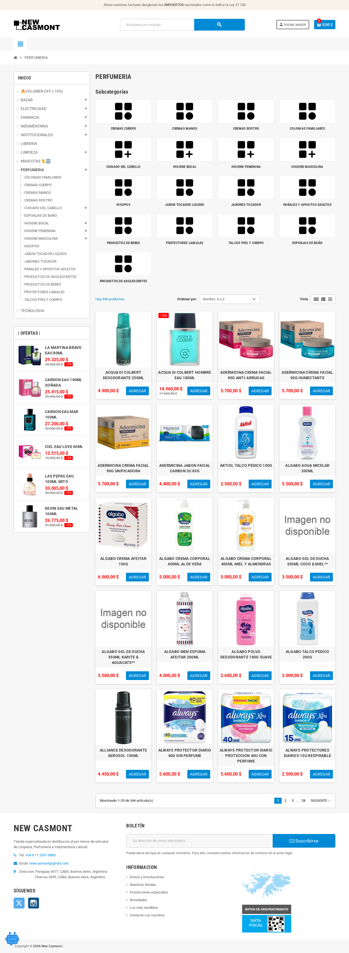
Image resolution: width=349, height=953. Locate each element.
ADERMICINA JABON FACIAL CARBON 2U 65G (184, 468)
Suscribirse (304, 841)
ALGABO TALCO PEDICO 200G (307, 654)
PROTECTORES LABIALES (184, 243)
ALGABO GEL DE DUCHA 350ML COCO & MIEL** (307, 561)
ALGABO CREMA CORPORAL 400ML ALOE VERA (184, 561)
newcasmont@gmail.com (49, 863)
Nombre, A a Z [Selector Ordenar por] (214, 299)
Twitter (19, 903)
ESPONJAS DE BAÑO (307, 243)
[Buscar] (182, 25)
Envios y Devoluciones (147, 877)
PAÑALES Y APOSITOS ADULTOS (307, 205)
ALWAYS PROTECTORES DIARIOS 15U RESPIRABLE (307, 753)
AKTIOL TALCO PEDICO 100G (246, 465)
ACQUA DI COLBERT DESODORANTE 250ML (123, 375)
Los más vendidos (144, 908)
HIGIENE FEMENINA (246, 167)
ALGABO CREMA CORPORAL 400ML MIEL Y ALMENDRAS (246, 561)
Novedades (138, 900)
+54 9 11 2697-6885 (40, 855)
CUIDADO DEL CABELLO (123, 167)
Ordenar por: (187, 299)
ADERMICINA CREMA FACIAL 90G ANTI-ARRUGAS (246, 375)
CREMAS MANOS (184, 128)
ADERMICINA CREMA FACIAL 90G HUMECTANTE (307, 375)
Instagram (33, 903)
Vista (304, 299)
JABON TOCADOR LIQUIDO (184, 205)
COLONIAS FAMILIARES (307, 128)
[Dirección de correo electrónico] (199, 841)
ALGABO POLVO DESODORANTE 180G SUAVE (246, 654)
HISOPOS (123, 205)
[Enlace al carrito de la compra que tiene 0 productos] (324, 24)
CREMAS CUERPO (123, 128)
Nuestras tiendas (143, 885)
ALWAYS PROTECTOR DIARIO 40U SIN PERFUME (184, 753)
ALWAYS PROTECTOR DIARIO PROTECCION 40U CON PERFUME (246, 755)
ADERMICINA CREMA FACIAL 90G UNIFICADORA (123, 468)
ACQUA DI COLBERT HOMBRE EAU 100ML (184, 375)
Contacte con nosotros (147, 915)
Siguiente (321, 801)
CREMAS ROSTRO (246, 128)
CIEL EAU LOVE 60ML (64, 446)
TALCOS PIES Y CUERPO (246, 243)
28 (303, 800)
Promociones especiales (149, 892)
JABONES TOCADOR (246, 205)
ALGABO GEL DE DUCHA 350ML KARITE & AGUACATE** (123, 657)
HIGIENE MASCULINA (307, 167)
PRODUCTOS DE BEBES (123, 243)
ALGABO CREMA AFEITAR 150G (123, 561)
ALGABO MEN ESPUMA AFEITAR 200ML (185, 654)
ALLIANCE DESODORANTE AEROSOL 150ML (123, 753)
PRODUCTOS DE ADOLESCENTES (123, 281)
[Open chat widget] (12, 938)
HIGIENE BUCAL (184, 167)
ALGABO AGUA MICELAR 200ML (307, 468)
